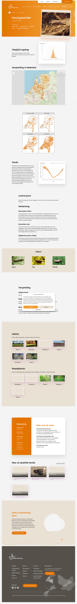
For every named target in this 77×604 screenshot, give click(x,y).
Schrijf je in (50, 573)
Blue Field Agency (48, 595)
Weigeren (46, 307)
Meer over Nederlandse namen (46, 433)
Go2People (35, 595)
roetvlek (36, 238)
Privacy (54, 595)
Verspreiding (15, 26)
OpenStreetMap (60, 104)
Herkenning (32, 26)
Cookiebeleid (38, 309)
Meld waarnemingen (30, 585)
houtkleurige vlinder (53, 238)
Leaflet (57, 104)
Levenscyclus (23, 26)
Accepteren (30, 307)
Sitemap (63, 595)
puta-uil (23, 238)
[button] (13, 72)
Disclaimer (59, 595)
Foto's (13, 28)
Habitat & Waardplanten (22, 28)
